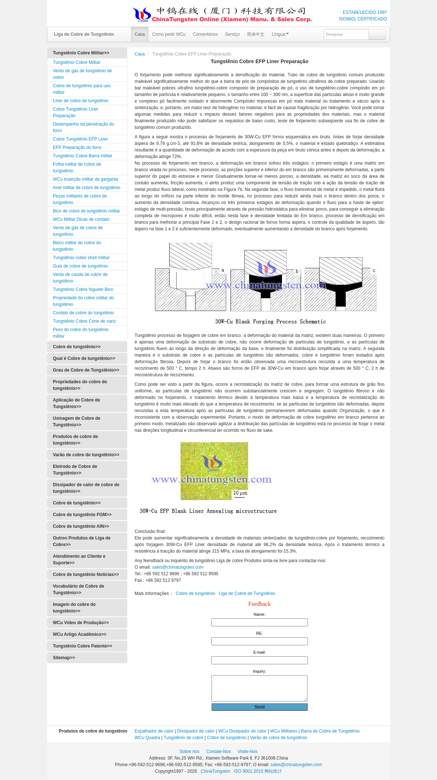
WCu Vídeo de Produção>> (81, 622)
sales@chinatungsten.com (177, 567)
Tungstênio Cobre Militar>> (81, 52)
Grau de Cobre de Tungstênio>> (86, 370)
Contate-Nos (218, 751)
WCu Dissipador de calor (242, 731)
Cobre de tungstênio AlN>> (81, 526)
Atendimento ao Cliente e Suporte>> (79, 559)
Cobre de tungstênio (195, 593)
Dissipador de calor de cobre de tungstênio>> (86, 488)
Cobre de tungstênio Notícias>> (86, 574)
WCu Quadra (147, 737)
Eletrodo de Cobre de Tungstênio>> (75, 470)
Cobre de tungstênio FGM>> (82, 514)
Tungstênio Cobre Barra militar (82, 155)
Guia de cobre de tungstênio (80, 266)
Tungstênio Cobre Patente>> (82, 646)
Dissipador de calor (196, 731)
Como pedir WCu (169, 34)
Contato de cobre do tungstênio (83, 312)
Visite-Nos (247, 751)
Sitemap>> (64, 657)
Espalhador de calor (154, 731)
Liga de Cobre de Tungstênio (247, 593)
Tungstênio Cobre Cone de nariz (84, 321)
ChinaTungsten (216, 771)
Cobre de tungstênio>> (77, 346)
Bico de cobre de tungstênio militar (86, 211)
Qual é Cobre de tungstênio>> (84, 358)
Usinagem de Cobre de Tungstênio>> (76, 421)
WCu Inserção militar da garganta (85, 179)
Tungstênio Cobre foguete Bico (83, 289)
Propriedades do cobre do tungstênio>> (80, 385)
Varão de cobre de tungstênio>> (86, 454)
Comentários (205, 34)
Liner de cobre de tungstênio (80, 100)
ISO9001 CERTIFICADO (363, 19)
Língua (280, 34)
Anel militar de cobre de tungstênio (86, 187)
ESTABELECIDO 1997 (365, 12)
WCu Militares (284, 731)
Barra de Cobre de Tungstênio (330, 731)
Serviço (232, 34)
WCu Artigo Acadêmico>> (79, 634)
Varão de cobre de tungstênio (278, 737)
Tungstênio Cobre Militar (76, 62)
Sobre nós (189, 751)
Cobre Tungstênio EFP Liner (80, 139)
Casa (140, 34)
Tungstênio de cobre (184, 737)
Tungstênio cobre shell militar (81, 257)
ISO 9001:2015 (249, 771)
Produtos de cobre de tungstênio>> (75, 440)
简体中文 (255, 34)
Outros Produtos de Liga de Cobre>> (82, 541)
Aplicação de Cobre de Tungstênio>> (76, 403)
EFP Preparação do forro (77, 147)
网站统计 (273, 771)
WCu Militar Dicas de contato (81, 219)
